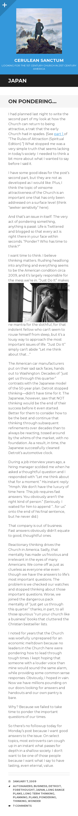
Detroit (54, 786)
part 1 (59, 134)
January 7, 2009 (24, 781)
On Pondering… (32, 101)
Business (40, 786)
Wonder (34, 801)
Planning (20, 797)
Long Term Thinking (38, 793)
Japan (40, 789)
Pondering (47, 797)
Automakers (22, 786)
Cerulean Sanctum (39, 60)
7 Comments (22, 805)
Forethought (24, 789)
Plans (33, 797)
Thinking (20, 801)
